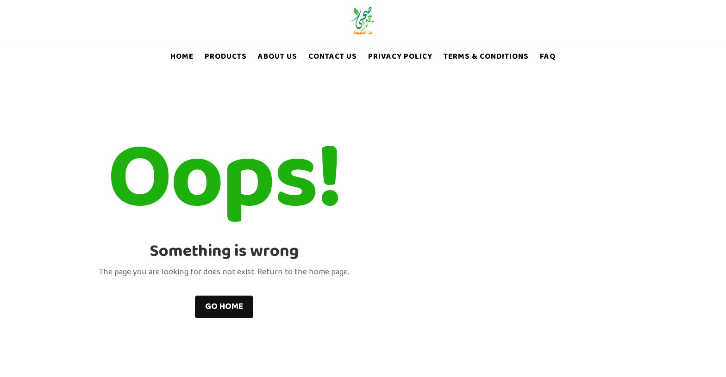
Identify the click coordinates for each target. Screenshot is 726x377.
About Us (277, 57)
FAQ (548, 57)
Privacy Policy (400, 57)
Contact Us (332, 57)
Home (182, 57)
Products (226, 57)
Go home (224, 307)
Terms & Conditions (486, 57)
